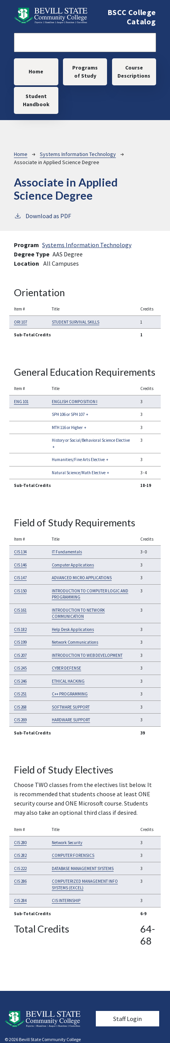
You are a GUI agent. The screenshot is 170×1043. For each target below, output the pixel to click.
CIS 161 (20, 610)
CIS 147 (20, 577)
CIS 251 (20, 694)
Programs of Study (85, 71)
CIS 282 (20, 855)
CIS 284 (20, 900)
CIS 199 (20, 642)
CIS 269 (20, 719)
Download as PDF (42, 215)
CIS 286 (20, 881)
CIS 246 (20, 681)
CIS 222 (20, 868)
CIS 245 (20, 668)
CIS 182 (20, 629)
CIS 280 (20, 842)
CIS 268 (20, 707)
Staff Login (127, 1019)
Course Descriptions (133, 71)
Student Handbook (36, 100)
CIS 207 (20, 655)
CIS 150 (20, 591)
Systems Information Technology (78, 154)
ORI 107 (20, 322)
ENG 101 (21, 401)
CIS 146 (20, 565)
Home (36, 71)
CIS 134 (20, 552)
